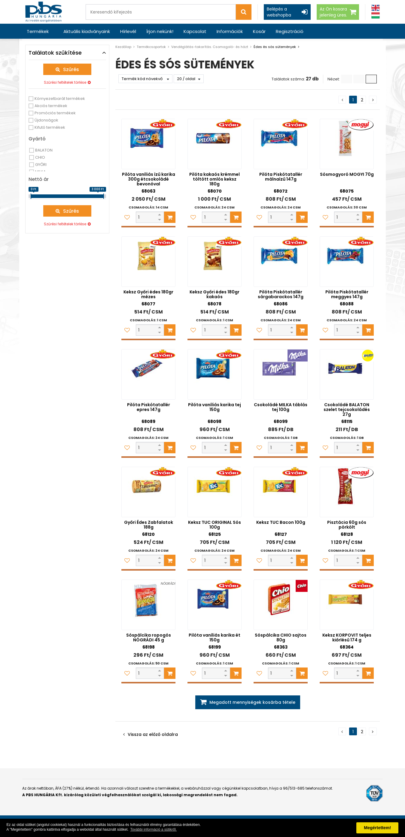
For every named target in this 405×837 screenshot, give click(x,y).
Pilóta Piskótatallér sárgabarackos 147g (280, 294)
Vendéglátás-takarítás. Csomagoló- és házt (209, 46)
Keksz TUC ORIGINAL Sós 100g (214, 524)
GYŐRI (41, 164)
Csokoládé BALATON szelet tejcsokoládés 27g (347, 409)
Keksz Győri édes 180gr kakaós (214, 294)
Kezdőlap (123, 46)
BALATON (44, 150)
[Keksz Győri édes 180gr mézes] (148, 261)
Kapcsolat (195, 31)
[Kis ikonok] (358, 79)
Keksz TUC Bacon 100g (280, 522)
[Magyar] (375, 15)
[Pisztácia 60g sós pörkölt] (347, 492)
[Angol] (375, 8)
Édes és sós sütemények (275, 46)
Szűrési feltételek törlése (65, 82)
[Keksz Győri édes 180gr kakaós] (214, 261)
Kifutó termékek (50, 127)
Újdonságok (46, 120)
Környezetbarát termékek (60, 98)
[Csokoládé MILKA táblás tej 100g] (281, 374)
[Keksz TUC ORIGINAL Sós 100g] (214, 492)
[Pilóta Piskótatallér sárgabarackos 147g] (281, 261)
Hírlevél (128, 31)
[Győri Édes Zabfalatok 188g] (148, 492)
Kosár (259, 31)
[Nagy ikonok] (371, 79)
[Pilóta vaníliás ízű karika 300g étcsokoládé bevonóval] (148, 144)
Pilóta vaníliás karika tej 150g (214, 407)
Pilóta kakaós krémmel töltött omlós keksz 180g (214, 179)
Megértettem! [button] (377, 827)
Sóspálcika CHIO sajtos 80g (280, 637)
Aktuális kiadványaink (86, 31)
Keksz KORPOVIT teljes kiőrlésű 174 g (346, 637)
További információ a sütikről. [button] (153, 829)
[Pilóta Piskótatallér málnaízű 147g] (281, 144)
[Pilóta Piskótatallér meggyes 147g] (347, 261)
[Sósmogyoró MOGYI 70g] (347, 144)
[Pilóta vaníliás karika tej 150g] (214, 374)
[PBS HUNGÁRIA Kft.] (43, 12)
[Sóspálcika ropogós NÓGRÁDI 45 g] (148, 605)
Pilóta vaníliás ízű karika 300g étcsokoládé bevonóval (148, 179)
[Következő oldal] (373, 100)
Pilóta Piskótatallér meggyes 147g (346, 294)
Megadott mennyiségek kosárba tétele (252, 702)
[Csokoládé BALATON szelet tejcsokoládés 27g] (347, 374)
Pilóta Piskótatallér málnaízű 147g (280, 176)
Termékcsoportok (151, 46)
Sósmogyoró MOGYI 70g (347, 174)
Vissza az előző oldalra (153, 734)
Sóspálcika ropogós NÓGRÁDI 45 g (148, 637)
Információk (230, 31)
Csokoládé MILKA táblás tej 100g (280, 407)
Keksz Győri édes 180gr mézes (148, 294)
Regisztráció (289, 31)
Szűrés (71, 69)
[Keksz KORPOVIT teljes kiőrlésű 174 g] (347, 605)
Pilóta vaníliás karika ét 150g (214, 637)
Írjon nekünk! (159, 31)
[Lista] (346, 79)
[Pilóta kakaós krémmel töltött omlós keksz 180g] (214, 144)
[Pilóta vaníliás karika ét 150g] (214, 605)
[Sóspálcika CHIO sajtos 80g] (281, 605)
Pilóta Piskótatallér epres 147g (148, 407)
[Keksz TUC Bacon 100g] (281, 492)
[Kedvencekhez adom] (127, 217)
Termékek (38, 31)
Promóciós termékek (55, 113)
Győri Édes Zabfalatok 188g (148, 524)
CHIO (40, 157)
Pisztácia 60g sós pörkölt (346, 524)
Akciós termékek (51, 106)
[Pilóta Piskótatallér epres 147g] (148, 374)
